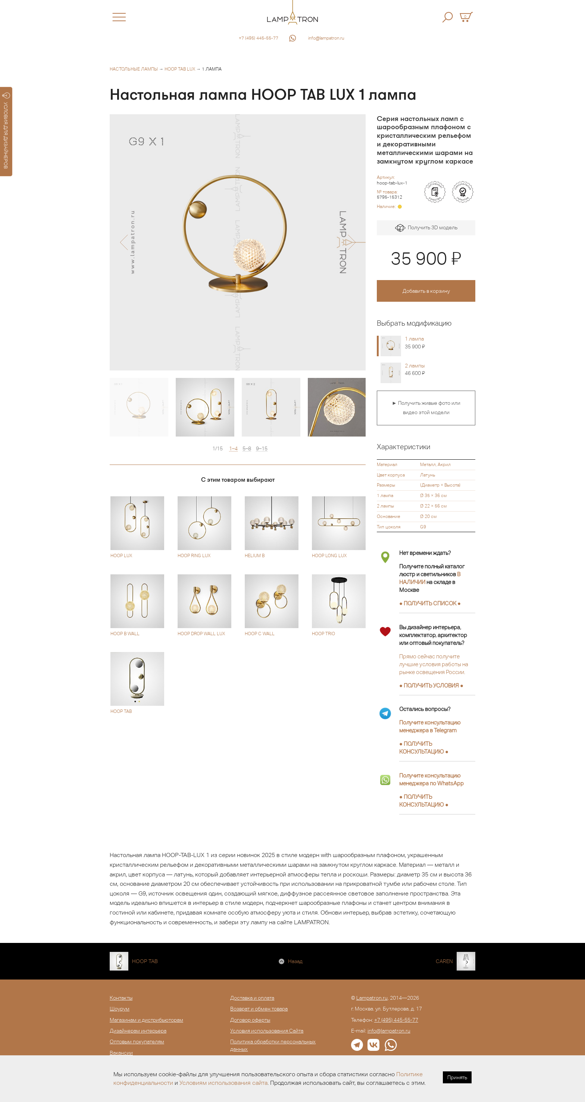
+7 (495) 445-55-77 (258, 38)
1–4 (233, 448)
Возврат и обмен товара (259, 1009)
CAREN (444, 961)
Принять (457, 1077)
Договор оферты (250, 1020)
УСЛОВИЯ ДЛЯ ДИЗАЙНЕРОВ (6, 131)
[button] (123, 242)
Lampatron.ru (372, 998)
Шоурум (119, 1009)
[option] (238, 242)
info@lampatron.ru (326, 38)
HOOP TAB (145, 961)
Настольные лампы (134, 69)
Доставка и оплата (252, 998)
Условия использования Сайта (266, 1031)
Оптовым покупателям (137, 1041)
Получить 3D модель (426, 228)
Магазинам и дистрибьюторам (146, 1020)
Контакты (121, 998)
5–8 (247, 448)
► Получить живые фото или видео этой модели (426, 408)
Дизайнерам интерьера (138, 1031)
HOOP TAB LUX (180, 69)
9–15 (262, 448)
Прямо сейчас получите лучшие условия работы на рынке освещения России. (433, 664)
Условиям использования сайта (223, 1082)
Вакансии (121, 1053)
